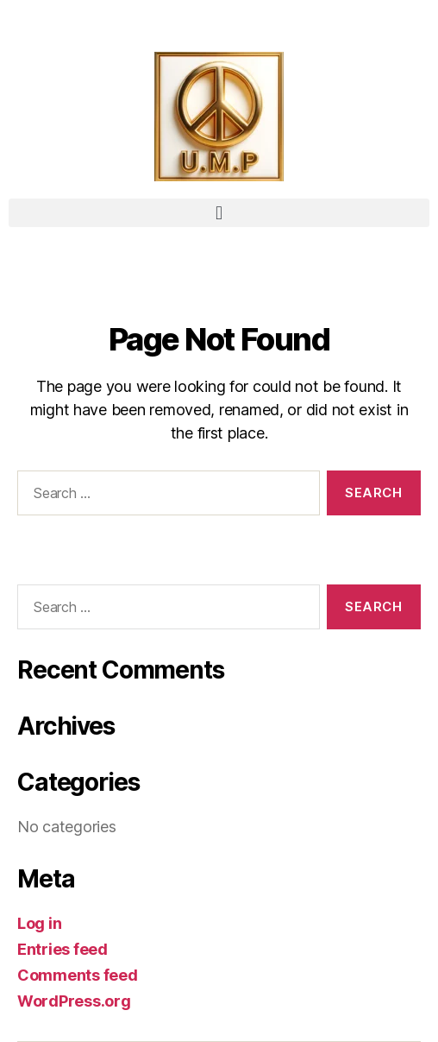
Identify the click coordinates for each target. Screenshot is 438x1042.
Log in (39, 923)
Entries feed (62, 949)
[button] (219, 213)
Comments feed (77, 975)
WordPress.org (74, 1001)
